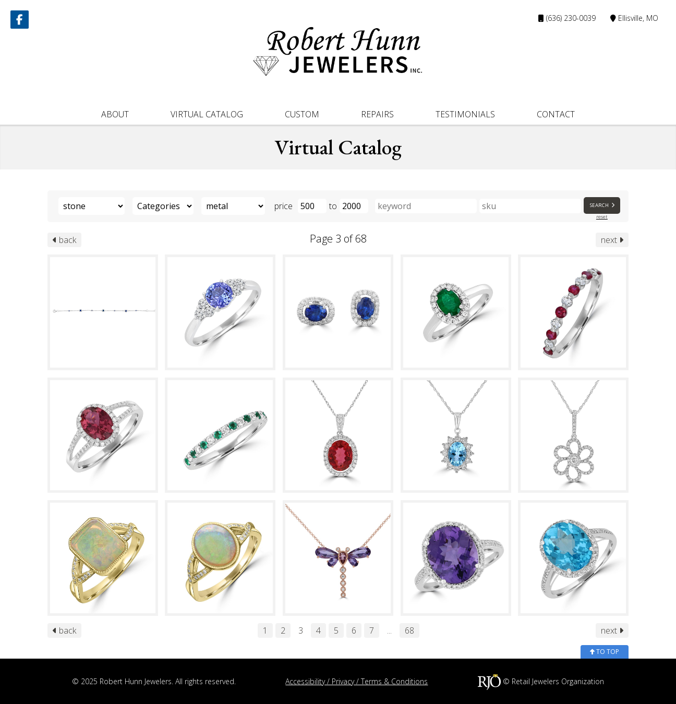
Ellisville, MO (634, 18)
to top (604, 651)
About (115, 114)
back (64, 240)
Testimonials (465, 114)
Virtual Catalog (207, 114)
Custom (302, 114)
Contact (556, 114)
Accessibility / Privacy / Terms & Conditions (356, 681)
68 (409, 630)
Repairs (377, 114)
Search (603, 205)
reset (602, 217)
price (283, 206)
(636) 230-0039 (567, 18)
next (612, 240)
